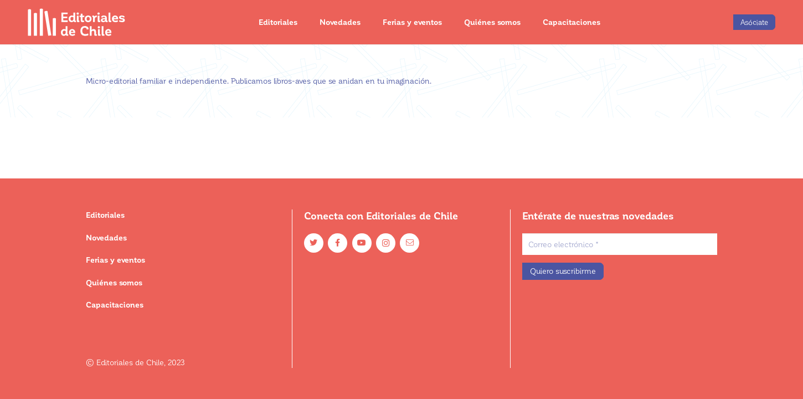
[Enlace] (77, 22)
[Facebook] (337, 243)
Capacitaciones (114, 304)
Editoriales (105, 214)
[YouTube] (362, 243)
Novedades (106, 237)
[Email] (409, 243)
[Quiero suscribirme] (563, 271)
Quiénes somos (114, 282)
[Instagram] (385, 243)
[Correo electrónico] (619, 244)
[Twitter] (313, 243)
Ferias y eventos (115, 259)
